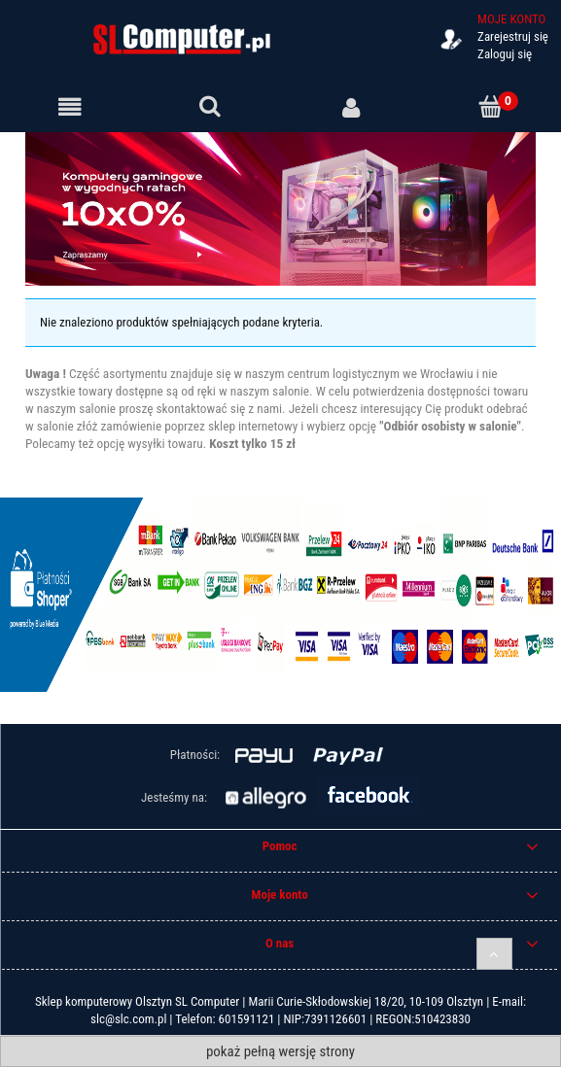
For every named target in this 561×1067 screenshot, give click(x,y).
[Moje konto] (351, 107)
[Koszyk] (491, 106)
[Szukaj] (210, 106)
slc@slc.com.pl (128, 1019)
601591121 (247, 1019)
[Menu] (70, 107)
